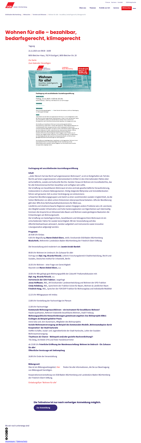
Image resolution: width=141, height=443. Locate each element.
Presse (107, 2)
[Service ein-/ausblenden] (116, 8)
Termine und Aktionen (39, 15)
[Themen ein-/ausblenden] (92, 8)
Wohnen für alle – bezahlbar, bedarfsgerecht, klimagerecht (67, 15)
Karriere (113, 2)
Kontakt (120, 2)
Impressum (10, 441)
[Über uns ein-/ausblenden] (83, 8)
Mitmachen (26, 15)
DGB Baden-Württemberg (13, 15)
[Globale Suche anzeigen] (134, 8)
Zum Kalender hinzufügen (39, 63)
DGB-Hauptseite (131, 2)
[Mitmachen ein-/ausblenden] (127, 8)
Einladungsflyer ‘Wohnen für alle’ (44, 382)
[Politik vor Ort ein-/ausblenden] (104, 8)
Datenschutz (21, 441)
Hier (59, 367)
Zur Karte (34, 60)
